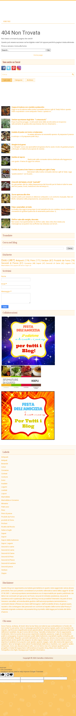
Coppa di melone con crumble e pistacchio (27, 107)
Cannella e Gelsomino (45, 658)
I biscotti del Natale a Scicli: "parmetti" (25, 182)
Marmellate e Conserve (10, 500)
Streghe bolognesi (18, 145)
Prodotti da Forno (62, 260)
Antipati (4, 460)
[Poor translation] (9, 675)
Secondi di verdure (8, 563)
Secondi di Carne (53, 263)
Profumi (4, 523)
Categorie (18, 80)
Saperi (38, 263)
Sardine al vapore (18, 157)
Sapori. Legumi (7, 543)
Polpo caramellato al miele (21, 207)
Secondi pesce (7, 567)
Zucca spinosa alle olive (20, 195)
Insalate (4, 484)
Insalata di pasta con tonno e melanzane (26, 132)
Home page (6, 21)
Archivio (30, 80)
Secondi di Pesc (7, 557)
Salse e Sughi (25, 265)
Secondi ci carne (7, 547)
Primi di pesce (6, 513)
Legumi (68, 263)
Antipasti (20, 260)
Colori (3, 467)
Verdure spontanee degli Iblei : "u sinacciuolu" (28, 120)
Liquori (15, 265)
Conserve (27, 263)
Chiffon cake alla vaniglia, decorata (24, 220)
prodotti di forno (7, 520)
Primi (32, 260)
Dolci (4, 260)
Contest (4, 474)
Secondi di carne (7, 550)
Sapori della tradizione (10, 540)
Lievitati (4, 490)
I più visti (6, 80)
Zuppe (3, 573)
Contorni (4, 477)
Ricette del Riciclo (8, 527)
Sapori (3, 537)
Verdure (45, 260)
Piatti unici (5, 507)
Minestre (4, 503)
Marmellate (5, 265)
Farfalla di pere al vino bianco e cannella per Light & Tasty (33, 170)
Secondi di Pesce (10, 263)
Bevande (4, 464)
